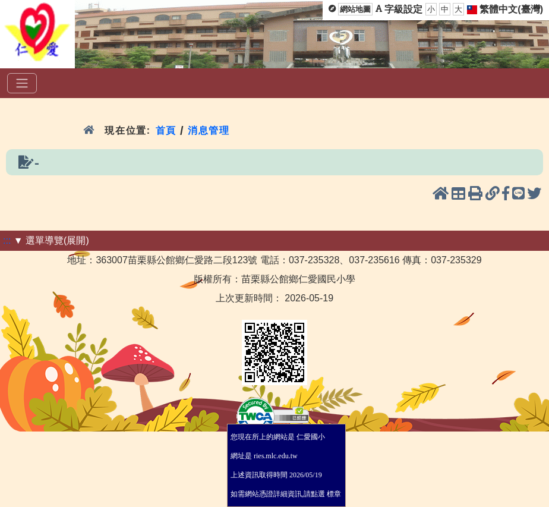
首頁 (166, 130)
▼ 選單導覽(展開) (51, 240)
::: (7, 240)
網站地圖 (355, 9)
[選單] (22, 83)
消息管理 (209, 130)
